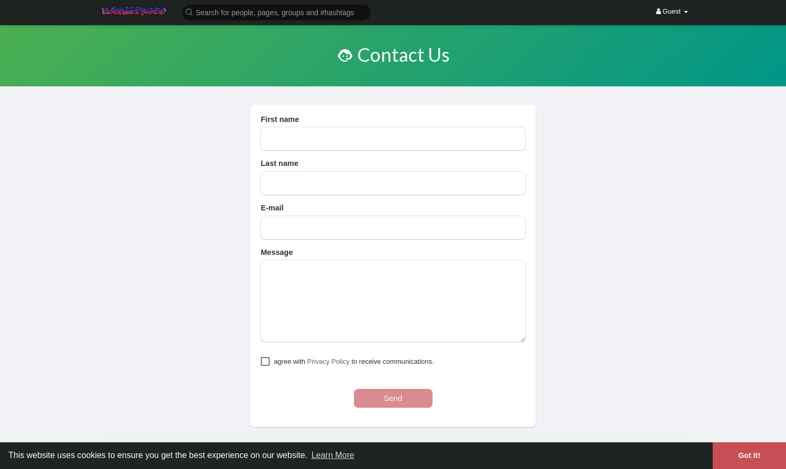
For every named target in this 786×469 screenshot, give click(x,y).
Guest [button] (672, 11)
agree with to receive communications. (354, 361)
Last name (279, 163)
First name (280, 119)
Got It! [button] (749, 455)
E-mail (272, 208)
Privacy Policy (328, 361)
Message (277, 252)
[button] (276, 11)
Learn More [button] (333, 455)
